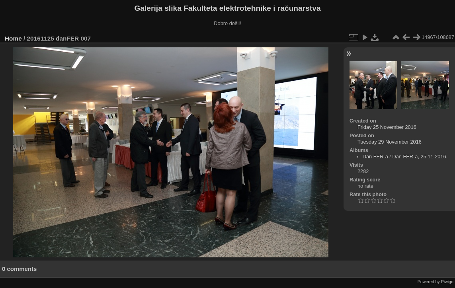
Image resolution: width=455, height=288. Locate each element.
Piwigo (447, 281)
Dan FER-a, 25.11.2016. (419, 157)
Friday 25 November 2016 (386, 127)
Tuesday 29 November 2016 (389, 142)
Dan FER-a (375, 157)
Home (13, 38)
